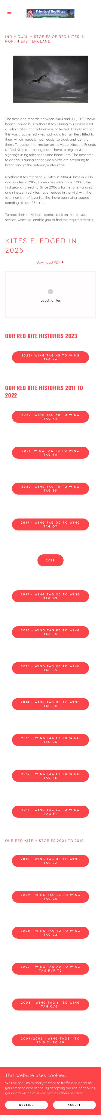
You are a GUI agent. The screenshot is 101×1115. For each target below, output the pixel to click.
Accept (74, 1104)
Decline (26, 1104)
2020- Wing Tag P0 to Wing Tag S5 (50, 488)
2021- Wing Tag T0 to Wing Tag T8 (50, 453)
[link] (50, 13)
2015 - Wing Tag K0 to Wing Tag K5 (50, 668)
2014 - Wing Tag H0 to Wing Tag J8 (50, 704)
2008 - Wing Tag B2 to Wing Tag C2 (50, 933)
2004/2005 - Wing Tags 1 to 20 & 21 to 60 (50, 1040)
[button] (12, 13)
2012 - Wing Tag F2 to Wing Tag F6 (50, 776)
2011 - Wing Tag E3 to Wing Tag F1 (50, 812)
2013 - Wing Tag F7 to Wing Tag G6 (50, 740)
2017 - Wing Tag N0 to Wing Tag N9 (50, 596)
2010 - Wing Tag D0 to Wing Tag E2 (50, 861)
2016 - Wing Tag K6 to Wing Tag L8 (50, 632)
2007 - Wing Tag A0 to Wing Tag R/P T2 (50, 968)
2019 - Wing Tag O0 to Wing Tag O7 (50, 524)
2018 (50, 560)
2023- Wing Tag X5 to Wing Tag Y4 (50, 357)
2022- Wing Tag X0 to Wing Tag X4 (50, 417)
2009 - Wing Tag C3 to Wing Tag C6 (50, 897)
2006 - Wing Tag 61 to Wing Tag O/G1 (50, 1004)
